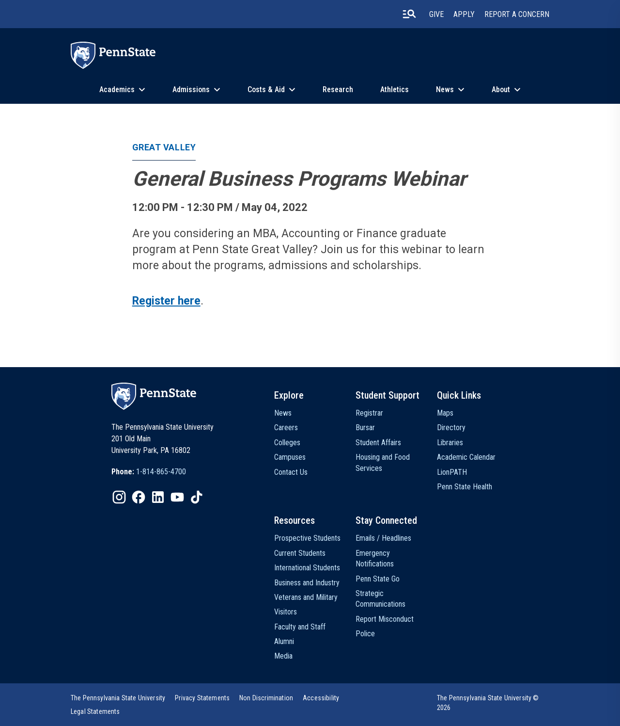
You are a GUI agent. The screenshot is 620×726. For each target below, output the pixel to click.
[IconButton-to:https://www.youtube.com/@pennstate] (177, 497)
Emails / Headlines (383, 538)
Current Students (300, 553)
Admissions (191, 89)
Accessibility (321, 698)
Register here (166, 300)
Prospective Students (307, 538)
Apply (464, 14)
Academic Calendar (466, 457)
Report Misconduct (385, 619)
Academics (117, 89)
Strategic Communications (380, 599)
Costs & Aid (266, 89)
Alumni (284, 641)
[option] (148, 472)
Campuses (290, 457)
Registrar (369, 413)
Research (338, 89)
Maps (445, 413)
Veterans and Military (306, 597)
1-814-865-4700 (161, 471)
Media (283, 656)
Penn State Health (464, 486)
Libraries (450, 442)
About (501, 89)
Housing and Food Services (383, 462)
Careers (286, 427)
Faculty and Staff (300, 626)
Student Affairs (378, 442)
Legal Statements (95, 711)
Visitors (285, 611)
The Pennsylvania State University (118, 698)
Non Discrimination (266, 698)
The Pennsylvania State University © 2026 (488, 702)
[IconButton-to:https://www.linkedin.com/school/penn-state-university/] (158, 497)
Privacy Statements (202, 698)
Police (365, 633)
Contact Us (291, 472)
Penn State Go (378, 578)
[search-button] (409, 14)
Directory (451, 427)
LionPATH (452, 472)
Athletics (394, 89)
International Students (307, 567)
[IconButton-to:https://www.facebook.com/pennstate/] (138, 497)
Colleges (287, 442)
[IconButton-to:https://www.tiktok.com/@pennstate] (196, 497)
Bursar (365, 427)
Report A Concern (516, 14)
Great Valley (164, 147)
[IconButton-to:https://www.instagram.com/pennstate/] (119, 497)
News (445, 89)
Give (436, 14)
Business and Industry (307, 582)
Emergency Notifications (375, 558)
